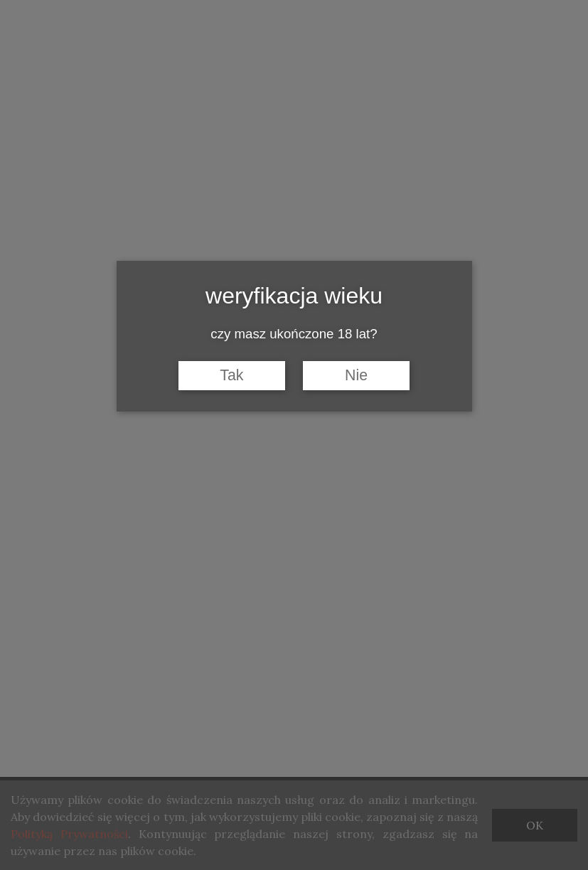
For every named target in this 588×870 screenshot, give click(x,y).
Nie (356, 375)
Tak (231, 375)
